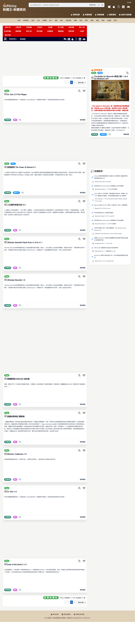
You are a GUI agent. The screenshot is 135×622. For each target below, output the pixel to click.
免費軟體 (87, 15)
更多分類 (8, 35)
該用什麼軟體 (125, 15)
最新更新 (111, 15)
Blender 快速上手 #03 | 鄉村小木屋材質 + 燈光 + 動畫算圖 (110, 205)
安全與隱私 (7, 31)
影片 (50, 20)
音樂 (56, 20)
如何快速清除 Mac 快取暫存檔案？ (104, 212)
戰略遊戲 (126, 134)
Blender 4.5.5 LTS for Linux (102, 208)
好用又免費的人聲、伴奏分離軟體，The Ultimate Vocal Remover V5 (110, 229)
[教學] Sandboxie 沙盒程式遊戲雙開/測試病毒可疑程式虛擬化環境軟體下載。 (111, 239)
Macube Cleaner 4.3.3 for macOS (104, 216)
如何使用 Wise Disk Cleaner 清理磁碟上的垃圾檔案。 (109, 186)
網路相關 (18, 31)
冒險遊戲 (82, 120)
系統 (19, 20)
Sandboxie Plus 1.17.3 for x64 (103, 243)
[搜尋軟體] (66, 5)
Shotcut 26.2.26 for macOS (103, 181)
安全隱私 (68, 20)
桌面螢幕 (50, 31)
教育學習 (71, 31)
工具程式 (39, 27)
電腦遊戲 (61, 31)
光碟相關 (29, 27)
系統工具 (8, 27)
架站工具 (29, 31)
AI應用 (109, 20)
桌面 (92, 20)
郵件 (86, 20)
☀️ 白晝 (129, 2)
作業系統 (26, 20)
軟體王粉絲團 (79, 614)
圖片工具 (82, 27)
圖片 (61, 20)
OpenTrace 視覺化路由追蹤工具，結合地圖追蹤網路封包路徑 (111, 256)
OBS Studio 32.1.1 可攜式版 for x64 (105, 251)
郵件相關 (39, 31)
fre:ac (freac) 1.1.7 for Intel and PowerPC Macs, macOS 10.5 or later (111, 200)
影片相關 (61, 27)
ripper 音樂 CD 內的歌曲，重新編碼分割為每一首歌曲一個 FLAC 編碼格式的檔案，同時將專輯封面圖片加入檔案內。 (110, 195)
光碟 (32, 20)
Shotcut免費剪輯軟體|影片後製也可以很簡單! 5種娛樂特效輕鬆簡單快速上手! (111, 177)
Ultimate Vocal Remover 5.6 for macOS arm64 (108, 233)
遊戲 (97, 20)
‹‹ (65, 82)
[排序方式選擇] (81, 82)
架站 (81, 20)
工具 (38, 20)
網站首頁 (55, 614)
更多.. (115, 20)
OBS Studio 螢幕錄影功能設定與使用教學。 (106, 248)
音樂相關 (71, 27)
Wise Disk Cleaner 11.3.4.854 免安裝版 (106, 189)
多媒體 (44, 20)
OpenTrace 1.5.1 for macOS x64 (104, 261)
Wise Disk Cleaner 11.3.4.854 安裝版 (105, 224)
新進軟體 (99, 15)
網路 (75, 20)
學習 (103, 20)
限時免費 (75, 15)
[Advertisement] (45, 58)
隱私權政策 (66, 614)
